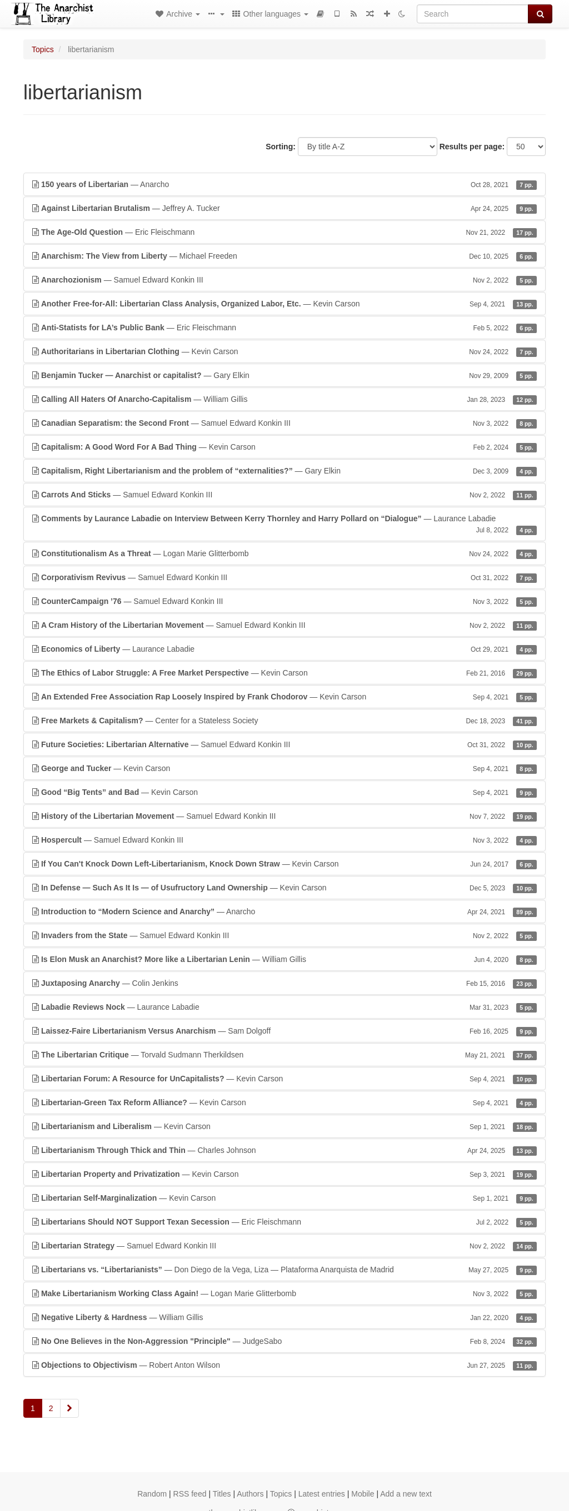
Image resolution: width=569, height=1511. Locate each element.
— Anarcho (284, 184)
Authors (250, 1493)
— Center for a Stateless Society (284, 720)
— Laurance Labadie (284, 524)
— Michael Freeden (284, 255)
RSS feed (190, 1493)
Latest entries (321, 1493)
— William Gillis (284, 399)
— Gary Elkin (284, 375)
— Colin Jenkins (284, 983)
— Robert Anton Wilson (284, 1365)
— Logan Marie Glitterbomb (284, 553)
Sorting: (281, 146)
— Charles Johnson (284, 1150)
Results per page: (472, 146)
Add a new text (406, 1493)
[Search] (472, 13)
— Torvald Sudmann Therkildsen (284, 1054)
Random (152, 1493)
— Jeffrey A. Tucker (284, 208)
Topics (43, 49)
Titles (222, 1493)
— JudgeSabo (284, 1341)
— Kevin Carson (284, 303)
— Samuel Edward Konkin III (284, 279)
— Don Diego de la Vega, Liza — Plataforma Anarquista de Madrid (284, 1269)
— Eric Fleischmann (284, 232)
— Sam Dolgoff (284, 1030)
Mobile (362, 1493)
